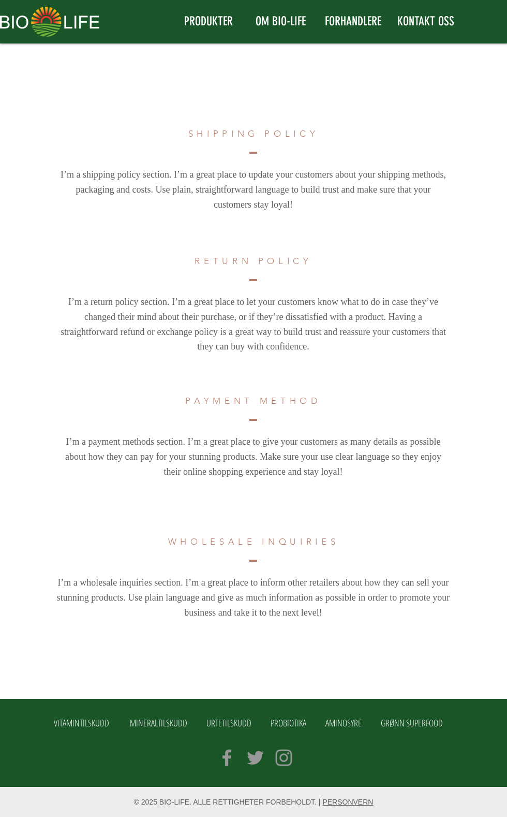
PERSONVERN (347, 802)
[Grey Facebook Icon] (227, 758)
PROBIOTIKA (288, 723)
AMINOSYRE (343, 723)
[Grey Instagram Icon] (284, 758)
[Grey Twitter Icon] (255, 758)
